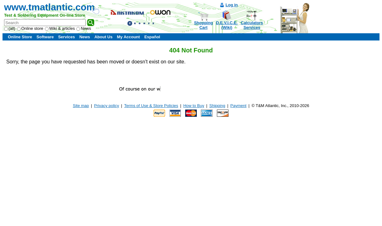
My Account (128, 37)
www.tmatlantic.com (49, 7)
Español (152, 37)
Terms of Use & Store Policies (151, 105)
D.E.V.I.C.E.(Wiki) (227, 25)
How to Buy (193, 105)
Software (45, 37)
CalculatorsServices (252, 25)
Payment (238, 105)
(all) (9, 28)
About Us (103, 37)
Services (66, 37)
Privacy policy (106, 105)
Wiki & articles (60, 28)
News (83, 28)
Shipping (217, 105)
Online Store (20, 37)
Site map (81, 105)
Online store (30, 28)
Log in (232, 5)
